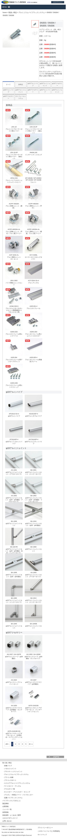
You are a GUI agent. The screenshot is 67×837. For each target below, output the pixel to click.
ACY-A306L (33, 255)
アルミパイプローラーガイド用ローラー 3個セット (14, 156)
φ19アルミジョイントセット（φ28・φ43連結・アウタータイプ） (14, 499)
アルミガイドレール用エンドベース (14, 335)
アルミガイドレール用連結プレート (33, 360)
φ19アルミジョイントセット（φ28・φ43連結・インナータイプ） (33, 499)
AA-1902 (14, 496)
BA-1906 (14, 521)
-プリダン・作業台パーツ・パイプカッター (18, 795)
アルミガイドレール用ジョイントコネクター (33, 335)
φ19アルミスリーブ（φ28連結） (14, 657)
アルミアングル (33, 283)
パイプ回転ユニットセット (14, 284)
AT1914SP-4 (14, 439)
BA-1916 (33, 521)
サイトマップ (42, 834)
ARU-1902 (14, 280)
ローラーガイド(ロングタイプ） (33, 258)
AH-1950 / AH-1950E (33, 654)
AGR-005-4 (33, 357)
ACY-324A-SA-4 (33, 280)
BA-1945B (33, 624)
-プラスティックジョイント (13, 771)
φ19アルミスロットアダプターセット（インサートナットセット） (33, 709)
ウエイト (33, 182)
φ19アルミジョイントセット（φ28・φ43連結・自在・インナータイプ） (14, 551)
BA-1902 (33, 496)
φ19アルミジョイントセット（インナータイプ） (33, 473)
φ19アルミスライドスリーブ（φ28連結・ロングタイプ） (14, 709)
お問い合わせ (7, 821)
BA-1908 (33, 547)
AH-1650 (14, 705)
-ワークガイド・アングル (12, 786)
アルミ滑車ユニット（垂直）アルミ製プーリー (33, 232)
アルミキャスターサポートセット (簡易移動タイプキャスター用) (14, 310)
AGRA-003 (33, 332)
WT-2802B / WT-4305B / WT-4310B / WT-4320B (33, 179)
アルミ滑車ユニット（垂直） (14, 207)
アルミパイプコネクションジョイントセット (14, 181)
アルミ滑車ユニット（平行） (33, 207)
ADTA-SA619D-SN (14, 731)
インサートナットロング (33, 155)
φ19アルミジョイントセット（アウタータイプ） (14, 473)
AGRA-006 (14, 383)
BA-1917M (13, 547)
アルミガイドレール (33, 308)
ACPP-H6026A (33, 204)
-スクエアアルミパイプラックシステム (17, 783)
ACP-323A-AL (14, 255)
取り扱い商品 (7, 763)
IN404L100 (33, 152)
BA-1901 (33, 470)
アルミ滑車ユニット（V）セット (14, 258)
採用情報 (5, 812)
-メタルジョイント (10, 768)
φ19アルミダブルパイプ (33, 416)
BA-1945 (14, 624)
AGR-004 (14, 357)
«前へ (7, 744)
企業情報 (5, 806)
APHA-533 (13, 178)
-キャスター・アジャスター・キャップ (17, 792)
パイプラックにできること (11, 800)
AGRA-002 (14, 332)
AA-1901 (14, 470)
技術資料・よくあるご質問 (11, 815)
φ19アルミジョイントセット (14, 524)
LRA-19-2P (33, 127)
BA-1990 (14, 598)
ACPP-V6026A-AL (33, 229)
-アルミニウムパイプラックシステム (16, 774)
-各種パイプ (8, 766)
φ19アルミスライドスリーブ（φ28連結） (33, 683)
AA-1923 (14, 680)
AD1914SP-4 (33, 414)
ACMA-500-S (13, 306)
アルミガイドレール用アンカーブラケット (14, 360)
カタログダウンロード (10, 818)
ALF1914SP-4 (33, 439)
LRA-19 (13, 127)
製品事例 (5, 803)
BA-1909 (14, 572)
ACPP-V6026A (14, 204)
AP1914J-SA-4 (14, 414)
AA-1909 (33, 572)
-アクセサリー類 (9, 789)
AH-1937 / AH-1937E (14, 654)
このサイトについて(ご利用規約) (49, 831)
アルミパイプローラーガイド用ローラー (14, 130)
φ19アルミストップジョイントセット (14, 683)
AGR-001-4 (33, 306)
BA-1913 (33, 598)
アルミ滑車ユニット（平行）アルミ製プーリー (14, 232)
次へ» (31, 744)
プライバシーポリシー (45, 827)
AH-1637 (33, 680)
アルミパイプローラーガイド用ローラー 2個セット (33, 131)
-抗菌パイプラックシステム (13, 798)
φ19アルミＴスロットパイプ (14, 442)
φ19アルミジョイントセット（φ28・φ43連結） (33, 524)
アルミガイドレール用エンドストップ (14, 386)
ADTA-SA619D (33, 705)
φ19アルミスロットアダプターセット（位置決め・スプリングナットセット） (14, 736)
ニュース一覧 (7, 809)
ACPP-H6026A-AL (14, 229)
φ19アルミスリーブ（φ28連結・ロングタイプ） (33, 657)
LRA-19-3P (14, 152)
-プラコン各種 (8, 777)
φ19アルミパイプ (14, 416)
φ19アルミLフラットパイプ (33, 442)
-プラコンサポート (10, 780)
